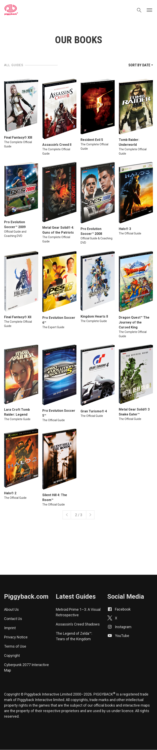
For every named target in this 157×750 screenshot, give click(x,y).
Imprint (10, 628)
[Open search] (139, 11)
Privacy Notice (16, 637)
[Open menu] (149, 10)
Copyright (12, 655)
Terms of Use (15, 646)
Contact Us (13, 619)
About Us (11, 609)
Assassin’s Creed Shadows (78, 624)
